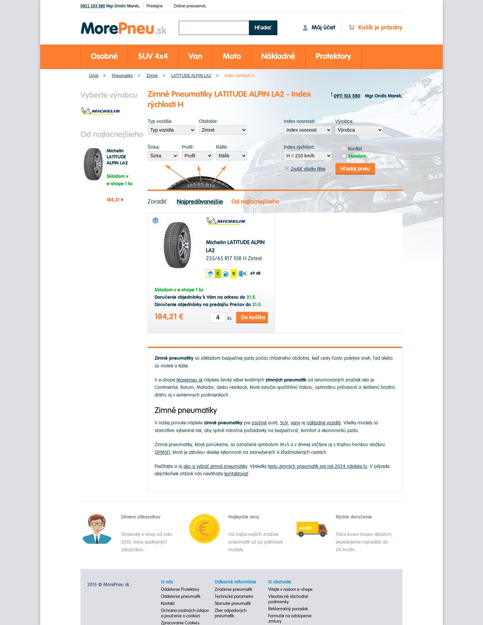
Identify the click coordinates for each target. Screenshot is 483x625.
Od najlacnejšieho (255, 201)
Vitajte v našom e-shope (290, 589)
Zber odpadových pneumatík (231, 612)
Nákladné (278, 56)
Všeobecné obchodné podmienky (288, 598)
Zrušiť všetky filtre (305, 168)
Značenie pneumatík (234, 589)
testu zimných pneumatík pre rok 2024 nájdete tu (317, 466)
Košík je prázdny (375, 27)
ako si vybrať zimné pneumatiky (215, 466)
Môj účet (318, 27)
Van (195, 56)
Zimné (151, 75)
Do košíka (253, 317)
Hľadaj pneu (355, 168)
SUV (284, 422)
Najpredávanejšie (200, 201)
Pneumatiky (122, 75)
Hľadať (263, 27)
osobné (259, 422)
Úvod (93, 75)
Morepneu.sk (123, 23)
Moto (232, 56)
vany (295, 422)
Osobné (104, 56)
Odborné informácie (235, 581)
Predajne (155, 6)
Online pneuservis (190, 6)
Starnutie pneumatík (233, 603)
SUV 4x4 (153, 56)
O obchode (279, 581)
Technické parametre (234, 596)
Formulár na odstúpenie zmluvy (290, 618)
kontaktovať (236, 473)
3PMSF (162, 452)
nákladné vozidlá (324, 422)
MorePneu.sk (116, 584)
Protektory (333, 56)
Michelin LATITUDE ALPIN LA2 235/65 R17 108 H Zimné (120, 163)
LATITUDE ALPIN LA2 (191, 75)
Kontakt (167, 603)
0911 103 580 (92, 6)
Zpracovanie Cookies (180, 622)
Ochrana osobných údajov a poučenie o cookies (185, 612)
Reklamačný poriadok (288, 608)
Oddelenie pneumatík (181, 596)
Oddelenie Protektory (180, 589)
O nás (167, 581)
